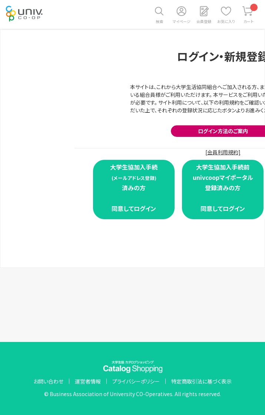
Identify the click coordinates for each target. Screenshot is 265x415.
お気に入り (226, 21)
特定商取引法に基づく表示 (201, 381)
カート (251, 14)
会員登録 (203, 21)
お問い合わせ (48, 381)
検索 (159, 21)
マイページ (182, 21)
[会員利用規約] (223, 152)
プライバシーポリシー (136, 381)
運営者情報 (88, 381)
